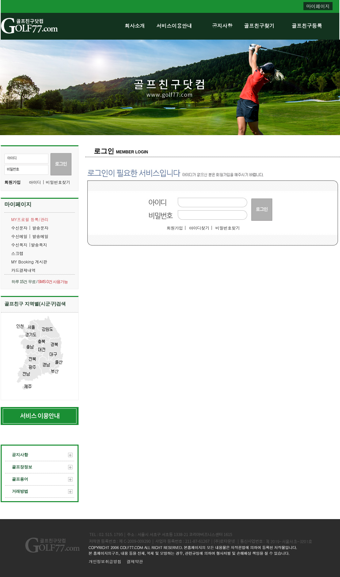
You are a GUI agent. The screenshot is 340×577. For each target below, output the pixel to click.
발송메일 (40, 236)
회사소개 (135, 25)
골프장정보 (42, 467)
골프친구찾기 (259, 25)
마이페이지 (318, 6)
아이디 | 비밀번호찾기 (49, 182)
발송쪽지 (39, 245)
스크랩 (17, 253)
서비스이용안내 (174, 25)
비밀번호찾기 (227, 228)
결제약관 (135, 561)
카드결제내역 (23, 270)
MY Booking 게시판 (29, 261)
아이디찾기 (199, 228)
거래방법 (42, 491)
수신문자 (20, 228)
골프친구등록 (307, 25)
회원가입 (12, 182)
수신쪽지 (20, 245)
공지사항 (222, 25)
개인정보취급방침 (105, 561)
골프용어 (42, 479)
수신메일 (20, 236)
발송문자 (40, 228)
